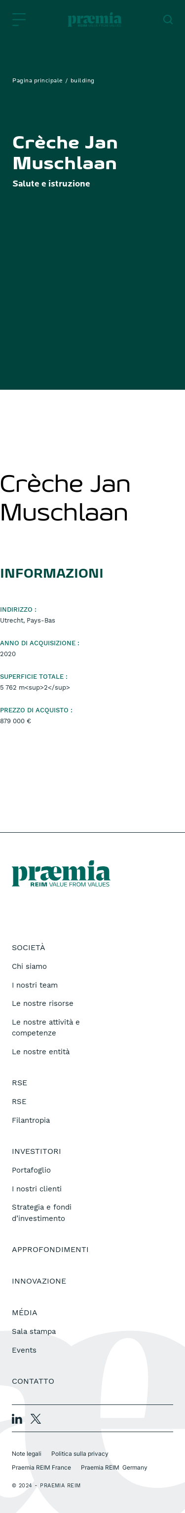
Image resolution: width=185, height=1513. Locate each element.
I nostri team (35, 985)
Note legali (26, 1453)
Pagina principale (37, 81)
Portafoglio (31, 1170)
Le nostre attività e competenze (46, 1028)
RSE (19, 1101)
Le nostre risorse (43, 1003)
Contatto (33, 1381)
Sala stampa (34, 1331)
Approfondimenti (50, 1249)
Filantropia (31, 1120)
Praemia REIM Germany (114, 1467)
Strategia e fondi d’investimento (42, 1213)
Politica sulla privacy (80, 1453)
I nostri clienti (37, 1188)
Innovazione (39, 1281)
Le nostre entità (41, 1051)
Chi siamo (29, 966)
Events (24, 1350)
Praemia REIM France (41, 1467)
